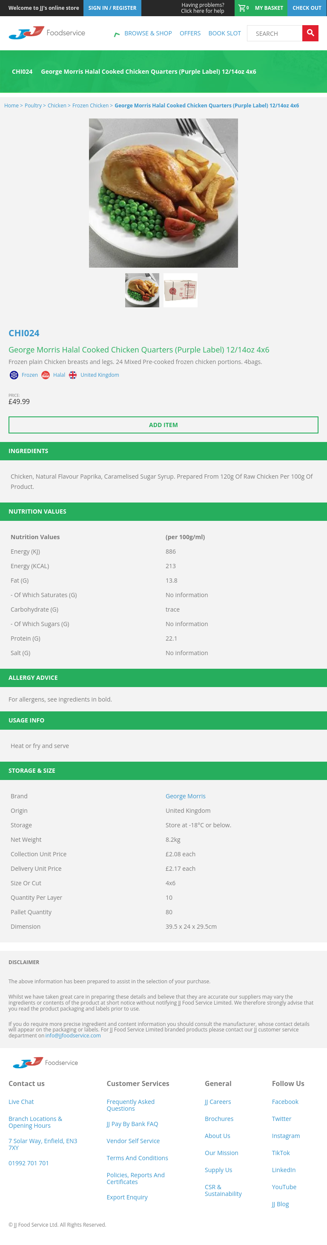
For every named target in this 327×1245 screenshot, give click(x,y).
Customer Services (138, 1083)
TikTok (281, 1153)
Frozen (30, 375)
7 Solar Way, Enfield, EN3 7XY (43, 1144)
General (218, 1083)
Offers (190, 33)
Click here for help (202, 8)
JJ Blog (280, 1204)
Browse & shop (148, 33)
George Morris (186, 796)
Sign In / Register (113, 8)
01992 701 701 (29, 1163)
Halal (59, 375)
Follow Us (288, 1083)
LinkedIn (284, 1170)
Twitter (282, 1119)
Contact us (27, 1083)
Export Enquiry (127, 1197)
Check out (307, 8)
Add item (163, 425)
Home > (13, 105)
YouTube (284, 1187)
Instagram (286, 1136)
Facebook (285, 1102)
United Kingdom (99, 375)
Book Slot (224, 33)
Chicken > (59, 105)
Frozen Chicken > (92, 105)
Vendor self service (133, 1141)
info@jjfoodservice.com (72, 1035)
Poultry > (35, 105)
